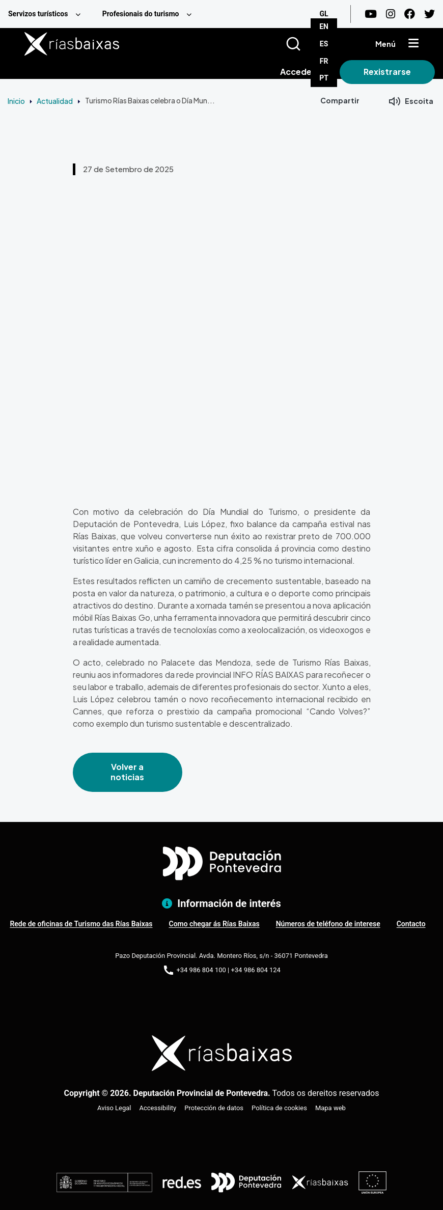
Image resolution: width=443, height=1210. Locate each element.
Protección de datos (213, 1108)
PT (323, 78)
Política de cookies (279, 1108)
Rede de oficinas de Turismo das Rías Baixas (81, 924)
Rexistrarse (387, 71)
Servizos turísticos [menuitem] (38, 14)
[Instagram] (390, 14)
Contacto (411, 924)
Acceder (297, 71)
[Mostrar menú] (413, 43)
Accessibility (158, 1108)
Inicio (16, 100)
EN (323, 26)
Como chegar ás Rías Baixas (214, 924)
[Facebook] (409, 14)
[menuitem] (47, 14)
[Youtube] (371, 14)
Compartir (339, 100)
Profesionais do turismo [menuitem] (140, 14)
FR (324, 61)
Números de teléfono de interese (328, 924)
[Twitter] (429, 14)
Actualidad (55, 100)
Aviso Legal (114, 1108)
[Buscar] (305, 44)
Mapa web (330, 1108)
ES (324, 44)
